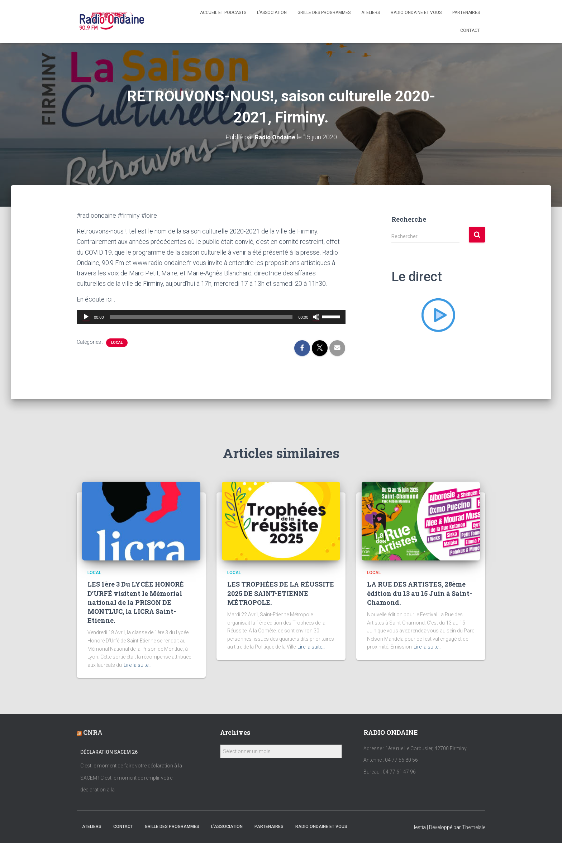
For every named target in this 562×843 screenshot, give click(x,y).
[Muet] (316, 317)
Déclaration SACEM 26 (109, 752)
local (117, 343)
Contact (470, 30)
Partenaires (466, 12)
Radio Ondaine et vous (416, 12)
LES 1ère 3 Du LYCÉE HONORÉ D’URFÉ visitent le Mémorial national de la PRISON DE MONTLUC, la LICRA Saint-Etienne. (135, 602)
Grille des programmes (324, 12)
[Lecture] (86, 317)
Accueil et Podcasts (223, 12)
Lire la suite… (138, 665)
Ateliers (370, 12)
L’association (272, 12)
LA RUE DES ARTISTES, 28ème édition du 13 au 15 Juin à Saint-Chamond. (419, 593)
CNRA (93, 732)
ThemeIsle (473, 827)
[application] (211, 317)
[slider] (201, 317)
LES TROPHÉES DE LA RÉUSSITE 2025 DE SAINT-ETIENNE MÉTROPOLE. (280, 593)
